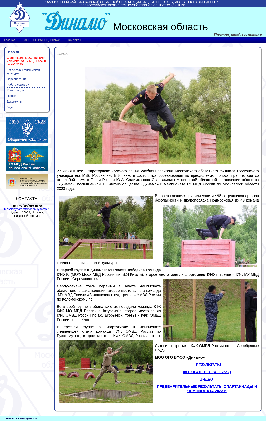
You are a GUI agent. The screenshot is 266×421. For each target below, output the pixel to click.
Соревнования (16, 79)
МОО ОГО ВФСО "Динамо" (42, 40)
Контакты (74, 40)
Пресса (11, 96)
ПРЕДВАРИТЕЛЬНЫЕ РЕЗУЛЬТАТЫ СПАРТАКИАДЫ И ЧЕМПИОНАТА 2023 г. (207, 389)
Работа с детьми (18, 84)
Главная (9, 40)
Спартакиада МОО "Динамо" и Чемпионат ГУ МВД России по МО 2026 (26, 61)
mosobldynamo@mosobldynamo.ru (27, 209)
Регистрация (15, 90)
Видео (11, 107)
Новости (13, 52)
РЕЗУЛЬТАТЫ (208, 365)
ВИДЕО (206, 379)
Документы (14, 101)
